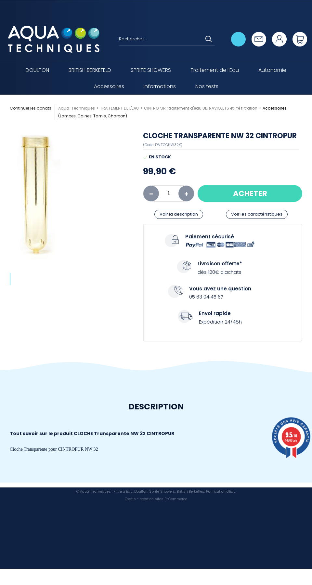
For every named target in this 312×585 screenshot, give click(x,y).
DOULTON (37, 70)
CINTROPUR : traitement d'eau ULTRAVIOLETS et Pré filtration (200, 108)
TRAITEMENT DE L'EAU (119, 108)
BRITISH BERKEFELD (90, 70)
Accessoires (109, 86)
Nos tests (206, 86)
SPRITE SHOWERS (151, 70)
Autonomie (272, 70)
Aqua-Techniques (76, 108)
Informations (160, 86)
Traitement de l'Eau (214, 70)
